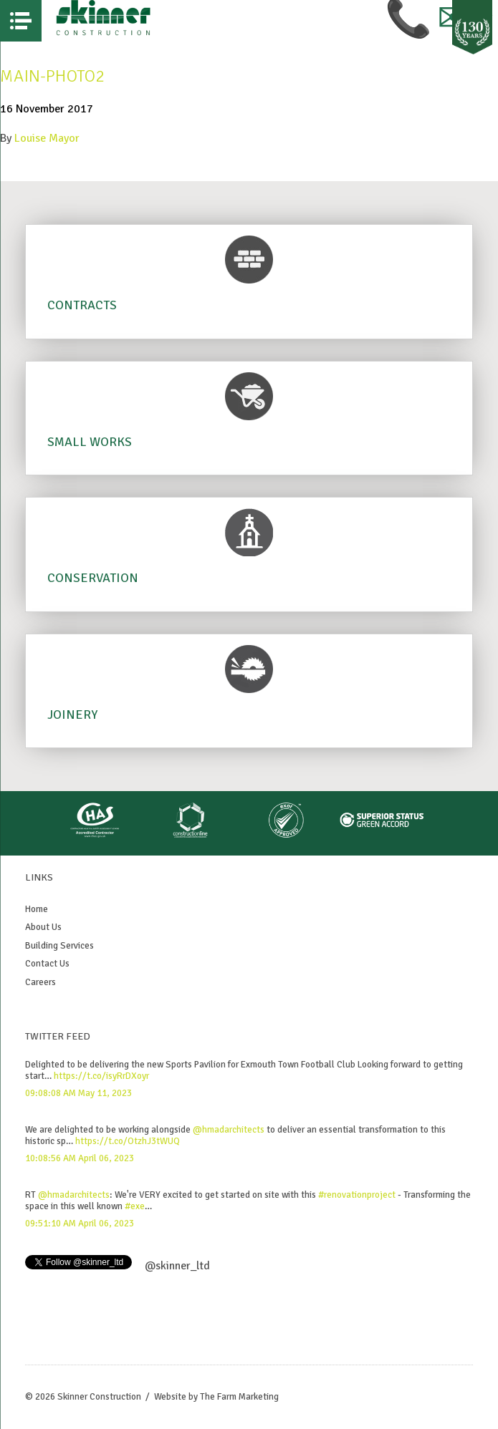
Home (36, 909)
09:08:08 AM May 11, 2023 (78, 1093)
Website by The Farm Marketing (216, 1397)
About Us (43, 927)
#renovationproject (357, 1195)
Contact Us (47, 963)
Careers (40, 982)
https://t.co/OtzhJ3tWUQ (127, 1141)
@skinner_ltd (177, 1266)
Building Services (59, 945)
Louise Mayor (47, 138)
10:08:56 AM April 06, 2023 (79, 1158)
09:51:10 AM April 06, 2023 (79, 1223)
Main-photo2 (52, 76)
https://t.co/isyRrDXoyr (101, 1076)
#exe (135, 1206)
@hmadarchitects (228, 1129)
